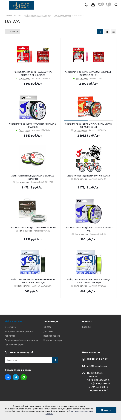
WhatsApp (23, 377)
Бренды (86, 327)
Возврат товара (51, 336)
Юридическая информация (19, 331)
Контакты (10, 336)
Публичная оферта (14, 344)
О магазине (11, 327)
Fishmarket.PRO (14, 321)
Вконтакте (8, 377)
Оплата (47, 327)
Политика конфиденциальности (21, 340)
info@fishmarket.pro (97, 366)
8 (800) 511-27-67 (97, 359)
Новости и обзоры (52, 340)
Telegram (16, 377)
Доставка (48, 331)
